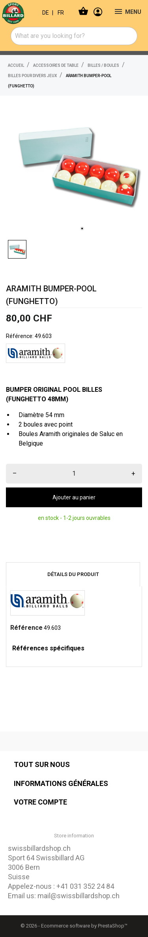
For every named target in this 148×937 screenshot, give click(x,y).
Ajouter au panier (74, 497)
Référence (26, 627)
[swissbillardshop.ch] (18, 12)
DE (45, 12)
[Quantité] (74, 474)
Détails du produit (73, 574)
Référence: (20, 336)
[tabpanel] (78, 166)
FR (61, 12)
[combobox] (74, 36)
